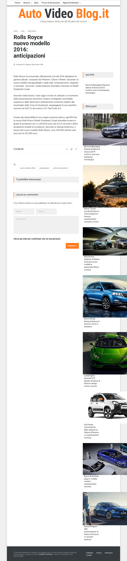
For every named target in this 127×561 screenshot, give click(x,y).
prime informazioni (60, 168)
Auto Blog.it (63, 13)
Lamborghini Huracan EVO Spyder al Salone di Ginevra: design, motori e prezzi (92, 381)
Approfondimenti (71, 2)
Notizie (26, 2)
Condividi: (19, 149)
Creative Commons (46, 554)
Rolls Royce (32, 31)
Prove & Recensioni (51, 2)
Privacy (99, 553)
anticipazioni (44, 168)
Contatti (89, 555)
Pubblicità (89, 553)
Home (17, 2)
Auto (36, 2)
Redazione (108, 553)
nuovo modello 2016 (27, 168)
